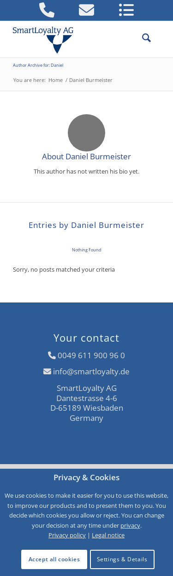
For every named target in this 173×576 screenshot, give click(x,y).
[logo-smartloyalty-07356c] (72, 39)
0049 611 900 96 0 (91, 355)
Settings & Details (122, 559)
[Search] (142, 39)
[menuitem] (142, 39)
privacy (130, 525)
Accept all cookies (54, 559)
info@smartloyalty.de (91, 371)
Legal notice (108, 535)
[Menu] (155, 39)
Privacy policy (67, 535)
